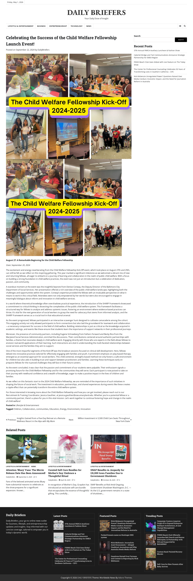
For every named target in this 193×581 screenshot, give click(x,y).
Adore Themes (125, 577)
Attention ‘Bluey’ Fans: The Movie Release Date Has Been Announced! (25, 471)
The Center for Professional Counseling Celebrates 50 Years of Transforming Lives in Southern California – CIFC (72, 560)
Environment (73, 409)
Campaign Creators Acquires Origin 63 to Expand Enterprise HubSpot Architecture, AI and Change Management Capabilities (170, 525)
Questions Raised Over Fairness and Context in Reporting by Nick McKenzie (124, 558)
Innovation (86, 409)
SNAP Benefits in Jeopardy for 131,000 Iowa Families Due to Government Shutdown (107, 473)
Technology (76, 26)
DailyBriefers (43, 49)
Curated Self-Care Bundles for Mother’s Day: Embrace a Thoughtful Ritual (64, 473)
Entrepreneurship (58, 26)
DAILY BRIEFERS (96, 12)
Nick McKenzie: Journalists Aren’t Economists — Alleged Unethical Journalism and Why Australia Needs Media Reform (124, 546)
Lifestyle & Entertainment (20, 26)
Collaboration (28, 409)
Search (137, 36)
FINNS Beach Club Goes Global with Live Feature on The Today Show (78, 550)
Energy (63, 409)
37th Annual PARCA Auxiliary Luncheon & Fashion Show (157, 50)
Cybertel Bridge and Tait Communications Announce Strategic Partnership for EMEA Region (78, 537)
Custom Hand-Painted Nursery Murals (170, 553)
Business (41, 26)
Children (17, 409)
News (88, 26)
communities (42, 409)
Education (54, 409)
